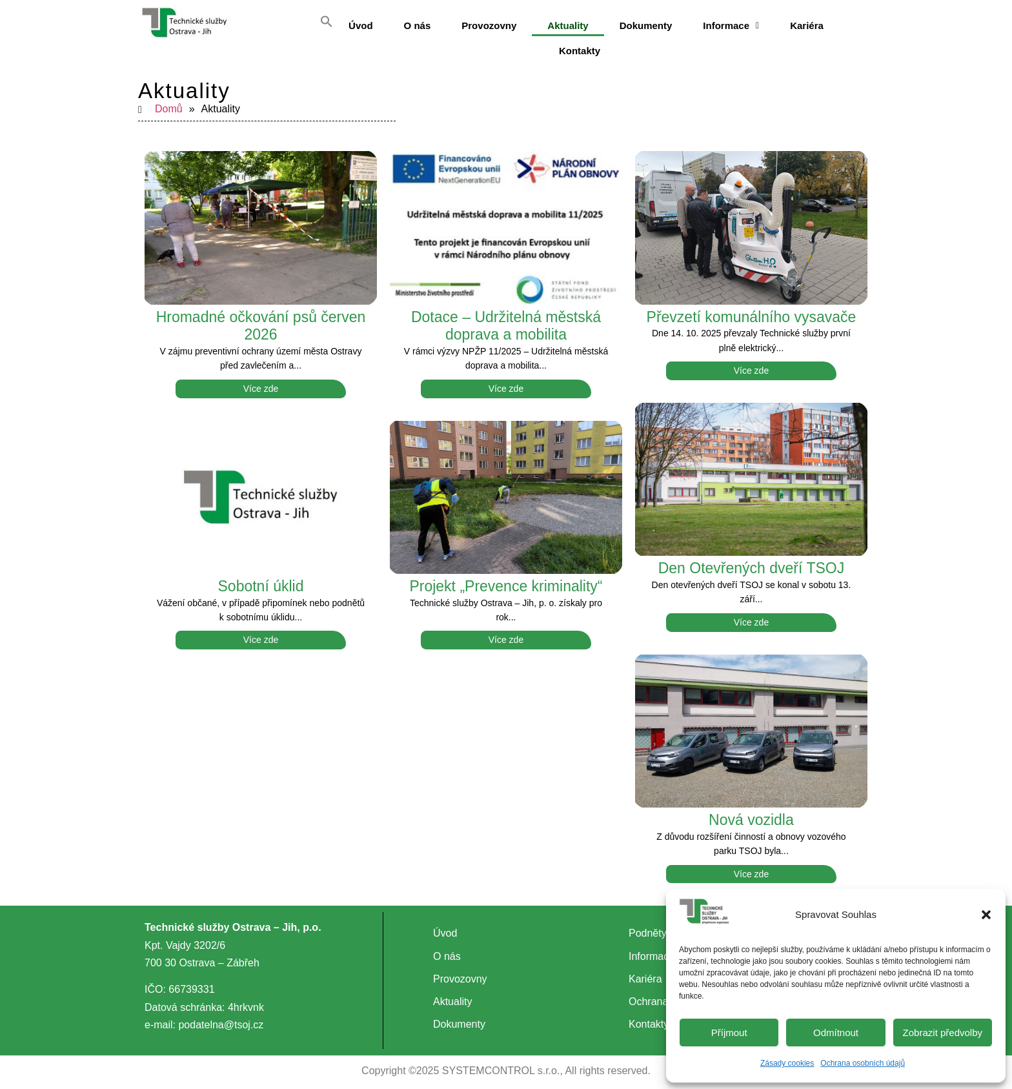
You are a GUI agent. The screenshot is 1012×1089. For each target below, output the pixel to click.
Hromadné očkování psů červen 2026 (261, 318)
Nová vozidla (751, 812)
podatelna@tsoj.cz (220, 1017)
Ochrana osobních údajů (862, 1063)
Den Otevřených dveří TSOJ (751, 560)
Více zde (260, 381)
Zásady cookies (787, 1063)
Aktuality (567, 25)
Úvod (361, 25)
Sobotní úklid (261, 578)
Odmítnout (835, 1032)
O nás (417, 25)
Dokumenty (646, 25)
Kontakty (579, 46)
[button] (986, 914)
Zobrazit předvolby (942, 1032)
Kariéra (807, 25)
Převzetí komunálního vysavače (751, 309)
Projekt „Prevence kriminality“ (505, 578)
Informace (731, 25)
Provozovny (488, 25)
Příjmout (729, 1032)
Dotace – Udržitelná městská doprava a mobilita (506, 318)
